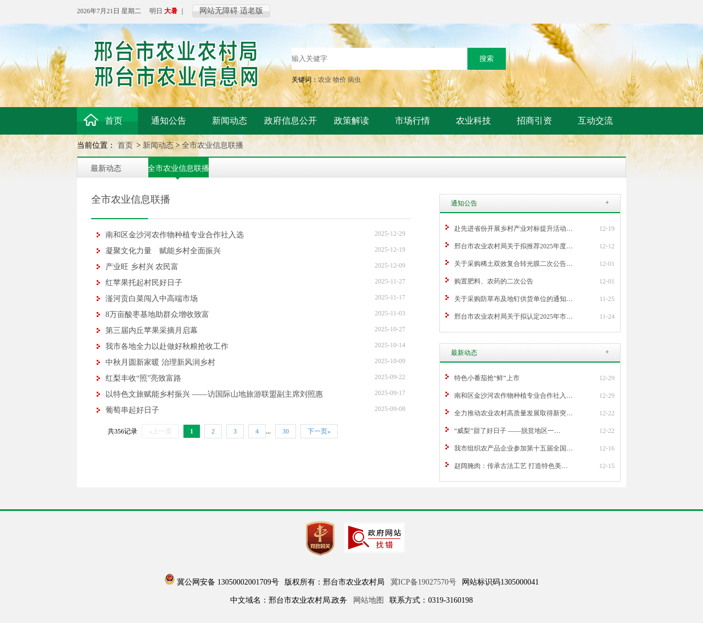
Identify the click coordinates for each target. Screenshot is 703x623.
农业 (324, 80)
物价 (339, 80)
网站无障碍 (218, 11)
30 (285, 431)
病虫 (354, 80)
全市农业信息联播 (212, 145)
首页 (126, 145)
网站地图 (368, 600)
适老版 (251, 11)
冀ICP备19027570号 (423, 582)
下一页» (319, 431)
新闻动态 (158, 145)
